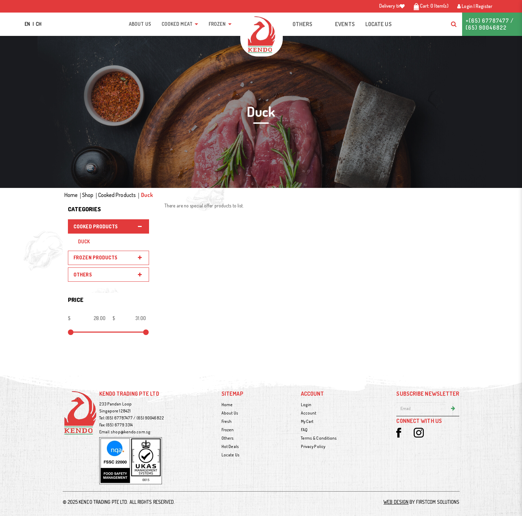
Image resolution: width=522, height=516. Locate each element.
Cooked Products (117, 194)
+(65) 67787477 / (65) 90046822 (490, 24)
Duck (147, 194)
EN (28, 24)
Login (306, 404)
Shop (87, 194)
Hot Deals (230, 446)
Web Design (395, 502)
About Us (229, 413)
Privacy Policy (313, 446)
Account (309, 413)
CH (38, 24)
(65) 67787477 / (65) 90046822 (135, 417)
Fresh (226, 421)
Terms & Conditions (319, 438)
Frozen (227, 429)
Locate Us (230, 454)
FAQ (304, 429)
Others (82, 275)
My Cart (307, 421)
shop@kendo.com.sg (130, 431)
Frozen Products (95, 257)
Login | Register (474, 6)
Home (71, 194)
